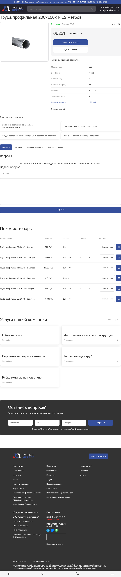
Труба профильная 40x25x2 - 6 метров (17, 281)
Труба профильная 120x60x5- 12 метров (17, 260)
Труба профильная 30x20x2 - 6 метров (17, 240)
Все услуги (113, 312)
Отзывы (18, 140)
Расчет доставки (55, 140)
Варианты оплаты (35, 140)
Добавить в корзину (69, 42)
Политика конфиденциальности (27, 485)
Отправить (60, 202)
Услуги (83, 468)
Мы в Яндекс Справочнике (25, 497)
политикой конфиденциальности (76, 422)
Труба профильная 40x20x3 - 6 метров (17, 271)
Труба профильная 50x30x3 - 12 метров (17, 250)
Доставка (84, 463)
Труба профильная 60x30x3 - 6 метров (17, 291)
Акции (15, 472)
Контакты (17, 468)
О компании (18, 463)
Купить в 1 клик (102, 42)
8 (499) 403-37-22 (110, 7)
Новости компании (21, 476)
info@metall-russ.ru (109, 10)
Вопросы (6, 140)
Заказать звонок (98, 449)
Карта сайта (18, 481)
